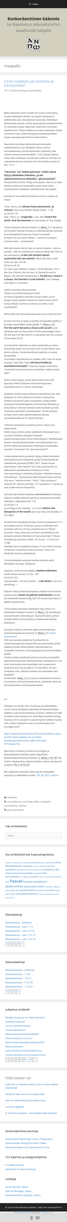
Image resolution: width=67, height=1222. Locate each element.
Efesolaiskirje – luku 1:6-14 (19, 930)
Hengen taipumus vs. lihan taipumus (25, 1017)
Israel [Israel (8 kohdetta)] (42, 869)
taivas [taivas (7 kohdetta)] (7, 894)
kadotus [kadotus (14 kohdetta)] (49, 869)
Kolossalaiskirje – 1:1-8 (17, 974)
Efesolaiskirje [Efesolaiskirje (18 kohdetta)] (13, 865)
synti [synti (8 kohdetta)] (58, 890)
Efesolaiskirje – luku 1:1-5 (19, 926)
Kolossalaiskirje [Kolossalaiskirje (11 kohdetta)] (12, 876)
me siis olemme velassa (18, 1025)
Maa (36, 801)
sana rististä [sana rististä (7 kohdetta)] (10, 890)
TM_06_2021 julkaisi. (47, 775)
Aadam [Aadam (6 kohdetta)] (8, 863)
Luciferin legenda (14, 1106)
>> (22, 943)
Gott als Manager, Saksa (18, 1191)
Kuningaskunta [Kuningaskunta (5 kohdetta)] (25, 877)
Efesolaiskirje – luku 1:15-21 (20, 935)
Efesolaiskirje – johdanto (18, 922)
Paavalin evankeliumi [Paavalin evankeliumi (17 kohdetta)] (35, 881)
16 (30, 1059)
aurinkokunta (14, 801)
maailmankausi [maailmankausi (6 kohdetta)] (55, 877)
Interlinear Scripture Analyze (20, 1169)
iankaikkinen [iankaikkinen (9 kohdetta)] (10, 869)
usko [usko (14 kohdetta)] (18, 893)
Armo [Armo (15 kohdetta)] (58, 862)
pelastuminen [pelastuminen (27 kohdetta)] (14, 886)
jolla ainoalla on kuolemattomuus (23, 1050)
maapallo (45, 801)
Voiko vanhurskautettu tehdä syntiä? (25, 1042)
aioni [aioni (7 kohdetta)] (43, 862)
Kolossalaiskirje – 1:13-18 (19, 982)
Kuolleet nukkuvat (15, 1021)
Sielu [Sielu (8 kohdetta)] (17, 890)
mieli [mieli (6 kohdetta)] (7, 882)
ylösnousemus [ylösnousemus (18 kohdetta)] (29, 893)
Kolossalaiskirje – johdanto (19, 970)
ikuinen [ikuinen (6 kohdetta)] (30, 870)
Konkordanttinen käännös (33, 18)
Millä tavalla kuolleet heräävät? (22, 1034)
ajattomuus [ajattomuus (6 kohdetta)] (50, 863)
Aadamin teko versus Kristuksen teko (25, 1094)
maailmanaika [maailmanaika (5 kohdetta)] (44, 877)
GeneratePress (54, 1207)
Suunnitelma (11, 805)
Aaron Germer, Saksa (16, 1186)
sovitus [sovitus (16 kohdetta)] (32, 890)
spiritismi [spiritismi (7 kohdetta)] (40, 890)
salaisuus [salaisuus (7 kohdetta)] (56, 887)
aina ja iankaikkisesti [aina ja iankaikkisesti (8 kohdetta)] (32, 862)
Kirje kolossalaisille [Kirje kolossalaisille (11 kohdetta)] (23, 873)
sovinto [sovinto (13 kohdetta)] (23, 890)
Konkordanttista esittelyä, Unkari (23, 1195)
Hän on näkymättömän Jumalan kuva (25, 1100)
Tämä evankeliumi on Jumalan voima (25, 1054)
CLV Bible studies (14, 1165)
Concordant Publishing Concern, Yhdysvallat (29, 1139)
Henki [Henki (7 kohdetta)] (41, 866)
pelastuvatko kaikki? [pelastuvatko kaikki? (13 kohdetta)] (34, 886)
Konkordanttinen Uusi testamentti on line (27, 1147)
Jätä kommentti (15, 809)
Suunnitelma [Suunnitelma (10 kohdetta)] (49, 890)
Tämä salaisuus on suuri (18, 1038)
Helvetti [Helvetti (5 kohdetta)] (35, 866)
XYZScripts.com (47, 1213)
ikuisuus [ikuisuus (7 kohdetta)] (36, 870)
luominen (28, 801)
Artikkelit (12, 797)
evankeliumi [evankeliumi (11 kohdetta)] (26, 866)
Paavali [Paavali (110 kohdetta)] (16, 881)
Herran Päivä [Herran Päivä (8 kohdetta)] (49, 866)
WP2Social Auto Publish (22, 1213)
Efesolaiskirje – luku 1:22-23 (20, 939)
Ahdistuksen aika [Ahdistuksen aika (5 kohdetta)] (17, 863)
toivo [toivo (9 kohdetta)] (12, 894)
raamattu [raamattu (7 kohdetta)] (48, 887)
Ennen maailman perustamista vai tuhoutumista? (29, 83)
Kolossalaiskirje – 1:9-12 (18, 978)
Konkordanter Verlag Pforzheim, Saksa (25, 1143)
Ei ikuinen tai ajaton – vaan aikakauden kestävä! (31, 1113)
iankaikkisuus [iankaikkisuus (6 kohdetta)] (22, 870)
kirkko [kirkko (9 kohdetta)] (44, 873)
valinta (22, 805)
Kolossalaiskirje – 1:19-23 (19, 986)
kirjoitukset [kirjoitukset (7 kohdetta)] (37, 873)
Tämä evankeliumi (15, 1029)
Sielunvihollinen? (14, 1046)
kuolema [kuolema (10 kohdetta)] (35, 876)
